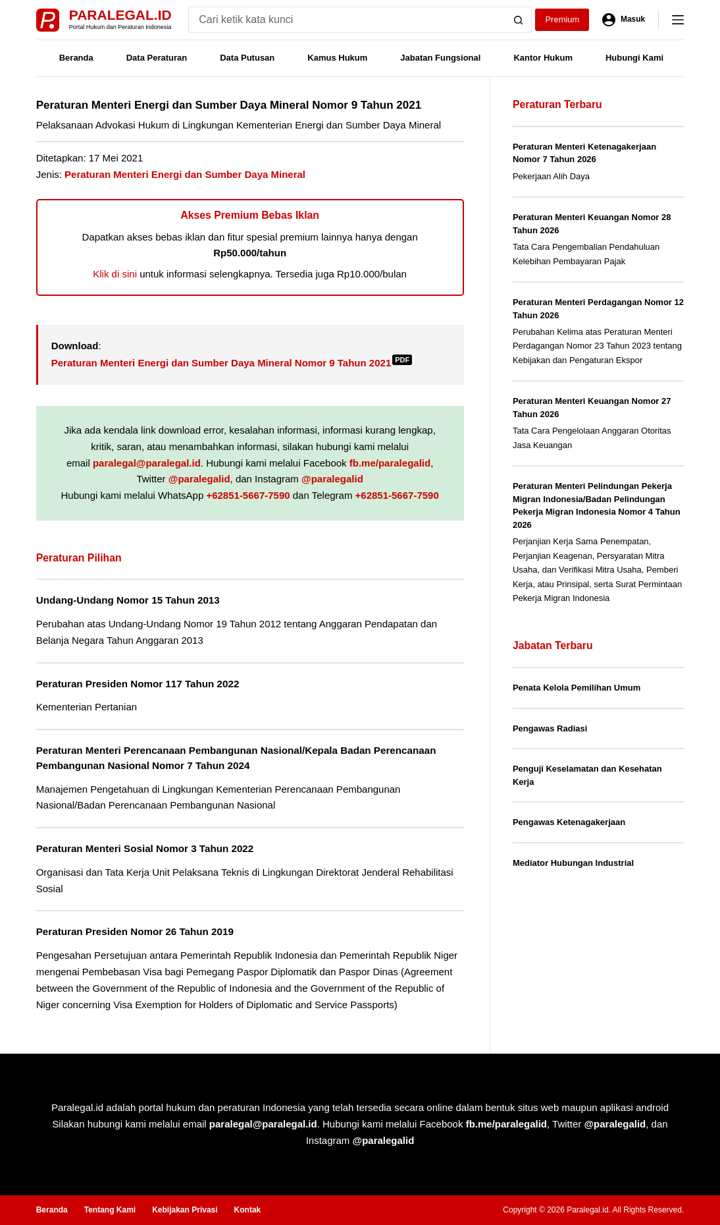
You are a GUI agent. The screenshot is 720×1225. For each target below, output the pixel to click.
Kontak (247, 1209)
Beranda (76, 58)
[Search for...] (346, 20)
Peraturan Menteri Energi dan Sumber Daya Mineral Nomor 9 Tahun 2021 (232, 362)
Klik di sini (115, 273)
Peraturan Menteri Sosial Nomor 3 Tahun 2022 (145, 848)
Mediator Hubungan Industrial (573, 863)
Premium (562, 19)
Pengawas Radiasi (550, 728)
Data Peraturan (156, 58)
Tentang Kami (110, 1209)
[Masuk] (623, 19)
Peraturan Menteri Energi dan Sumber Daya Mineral (184, 174)
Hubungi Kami (634, 58)
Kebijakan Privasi (184, 1209)
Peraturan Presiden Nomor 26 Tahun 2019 (135, 931)
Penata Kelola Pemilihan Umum (576, 688)
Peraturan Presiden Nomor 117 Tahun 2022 (138, 683)
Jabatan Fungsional (440, 58)
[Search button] (518, 20)
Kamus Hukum (337, 58)
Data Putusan (247, 58)
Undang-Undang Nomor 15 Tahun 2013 (128, 600)
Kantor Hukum (543, 58)
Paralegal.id (120, 14)
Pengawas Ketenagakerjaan (569, 822)
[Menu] (678, 20)
